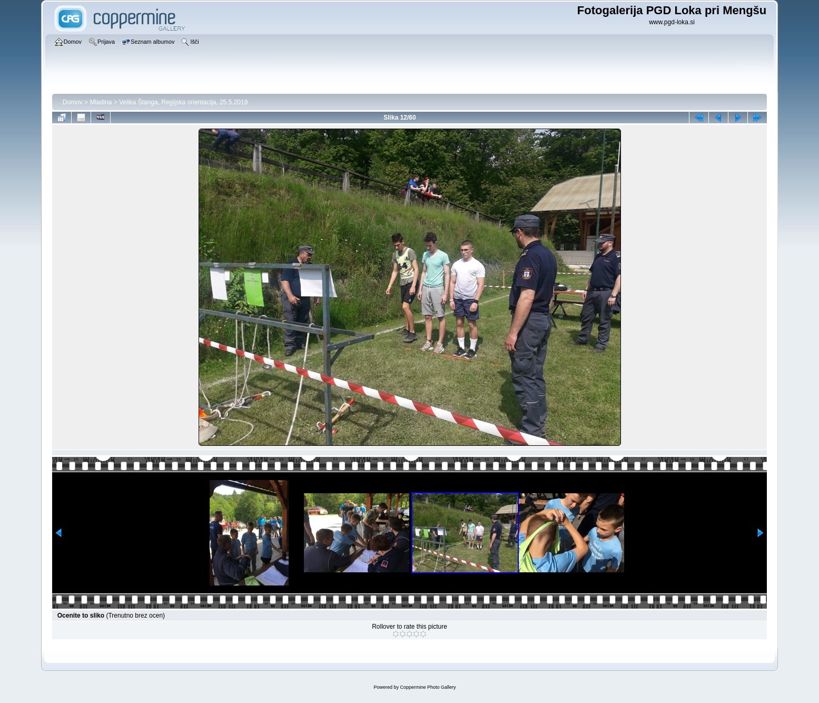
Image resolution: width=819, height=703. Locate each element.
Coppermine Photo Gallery (428, 687)
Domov (73, 102)
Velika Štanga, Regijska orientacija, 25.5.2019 (183, 102)
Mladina (101, 102)
